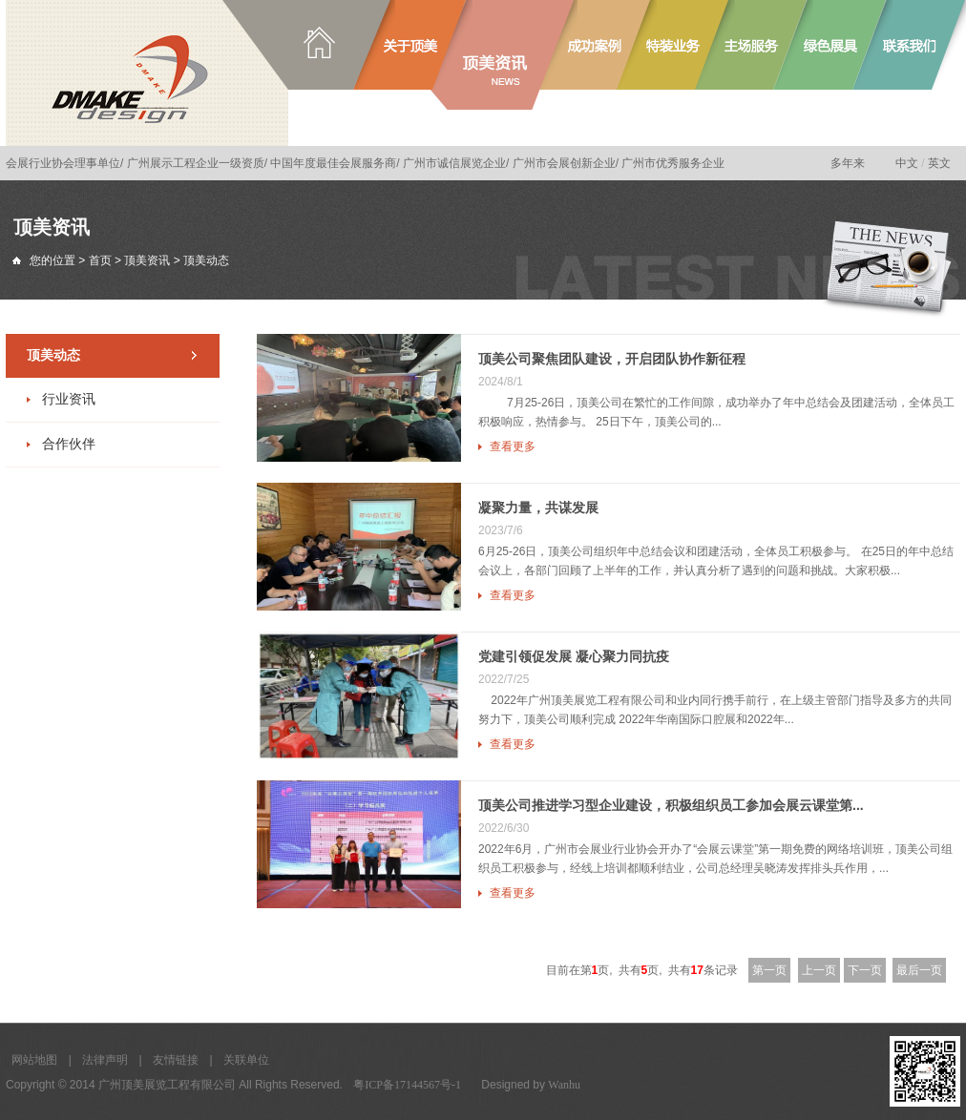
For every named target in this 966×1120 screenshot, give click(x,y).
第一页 (769, 970)
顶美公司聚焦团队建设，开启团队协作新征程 (612, 358)
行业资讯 (68, 399)
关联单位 (246, 1060)
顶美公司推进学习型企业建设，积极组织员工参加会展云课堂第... (671, 805)
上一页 (819, 970)
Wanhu (564, 1084)
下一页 (865, 970)
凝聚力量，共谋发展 (538, 507)
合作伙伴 (68, 444)
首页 (100, 260)
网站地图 (34, 1060)
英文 (939, 163)
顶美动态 (53, 355)
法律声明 (105, 1060)
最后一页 (919, 970)
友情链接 (176, 1060)
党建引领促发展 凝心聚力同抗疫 (573, 656)
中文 (906, 163)
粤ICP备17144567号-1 (407, 1084)
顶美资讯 (147, 260)
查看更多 (513, 446)
